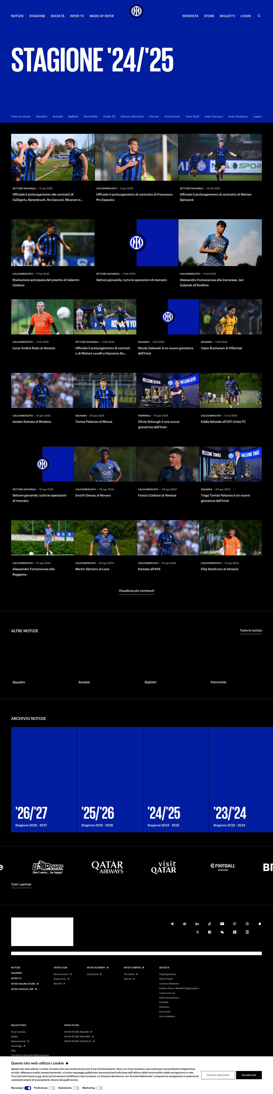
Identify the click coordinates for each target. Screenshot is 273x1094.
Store (209, 16)
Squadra (41, 116)
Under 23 (109, 116)
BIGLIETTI (227, 16)
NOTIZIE (17, 16)
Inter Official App (22, 989)
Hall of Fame (166, 979)
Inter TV (16, 978)
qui (39, 1076)
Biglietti (73, 116)
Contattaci (92, 974)
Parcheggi (16, 1046)
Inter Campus (214, 116)
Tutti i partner (21, 884)
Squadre (16, 973)
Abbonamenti (18, 1041)
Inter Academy (238, 116)
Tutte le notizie (20, 116)
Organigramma (167, 974)
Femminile (91, 116)
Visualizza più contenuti (136, 591)
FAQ (13, 1050)
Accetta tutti (249, 1075)
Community (172, 116)
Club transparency (169, 997)
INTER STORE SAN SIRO (77, 1036)
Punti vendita (18, 1032)
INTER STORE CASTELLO (78, 1041)
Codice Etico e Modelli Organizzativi (179, 988)
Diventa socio (61, 974)
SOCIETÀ (58, 16)
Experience (60, 979)
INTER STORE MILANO (76, 1032)
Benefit (58, 983)
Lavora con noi (167, 993)
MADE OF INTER (102, 16)
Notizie (15, 967)
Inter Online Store (23, 983)
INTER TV (77, 16)
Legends (259, 116)
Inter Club (192, 116)
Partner (154, 116)
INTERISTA (190, 16)
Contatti (163, 1002)
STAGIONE (37, 16)
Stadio (14, 1036)
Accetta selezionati (218, 1075)
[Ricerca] (259, 16)
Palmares (164, 1007)
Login (246, 16)
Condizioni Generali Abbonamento (30, 1055)
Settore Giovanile (132, 116)
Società (58, 116)
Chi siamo (129, 974)
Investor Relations (169, 983)
